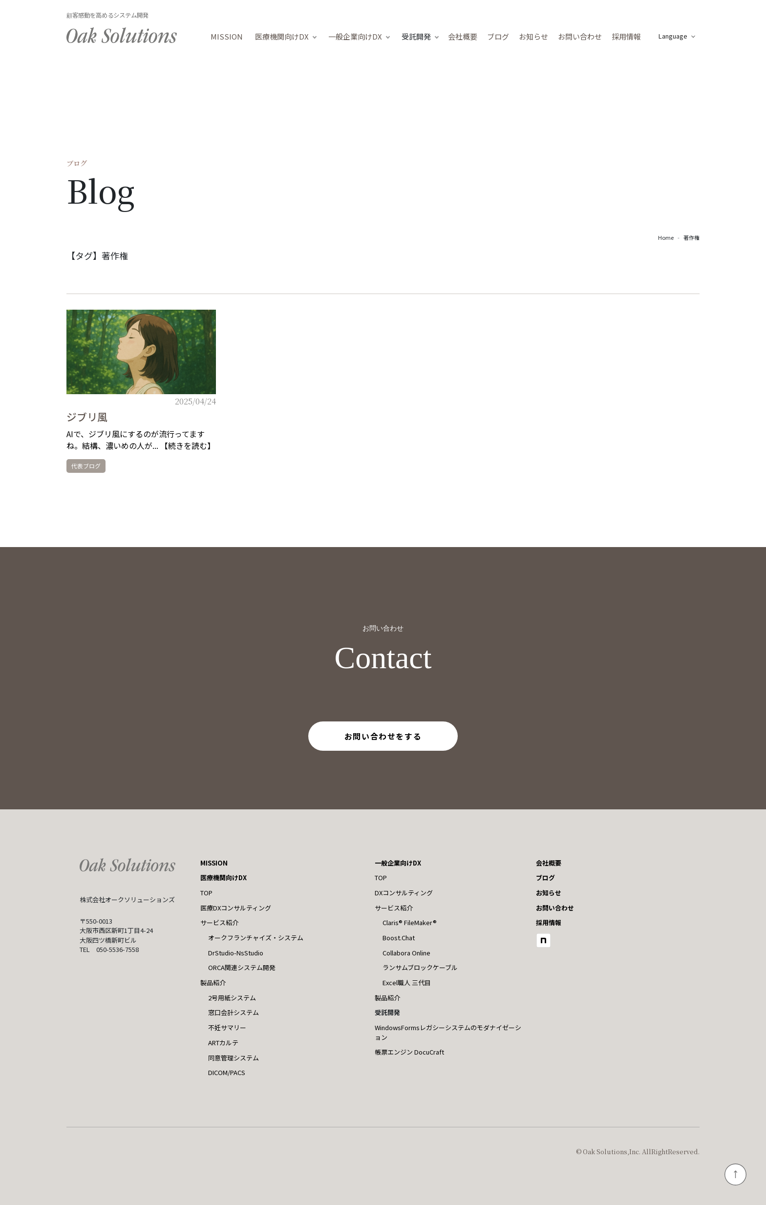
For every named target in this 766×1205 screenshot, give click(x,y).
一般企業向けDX (355, 36)
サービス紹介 (219, 922)
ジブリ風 (86, 416)
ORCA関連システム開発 (242, 967)
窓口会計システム (233, 1012)
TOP (206, 892)
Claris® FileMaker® (410, 922)
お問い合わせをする (383, 736)
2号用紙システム (232, 997)
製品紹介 (213, 982)
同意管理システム (233, 1057)
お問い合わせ (580, 36)
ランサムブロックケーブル (420, 967)
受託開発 (416, 36)
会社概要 (462, 36)
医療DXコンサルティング (235, 907)
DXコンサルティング (404, 892)
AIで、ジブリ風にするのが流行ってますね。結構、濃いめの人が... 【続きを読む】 (140, 439)
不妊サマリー (227, 1027)
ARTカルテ (223, 1042)
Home (666, 237)
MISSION (227, 36)
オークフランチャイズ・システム (255, 937)
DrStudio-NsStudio (235, 952)
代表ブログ (86, 466)
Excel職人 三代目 (407, 982)
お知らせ (533, 36)
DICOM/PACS (226, 1072)
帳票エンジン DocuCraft (409, 1052)
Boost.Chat (399, 937)
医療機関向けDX (282, 36)
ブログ (498, 36)
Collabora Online (406, 952)
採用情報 (626, 36)
